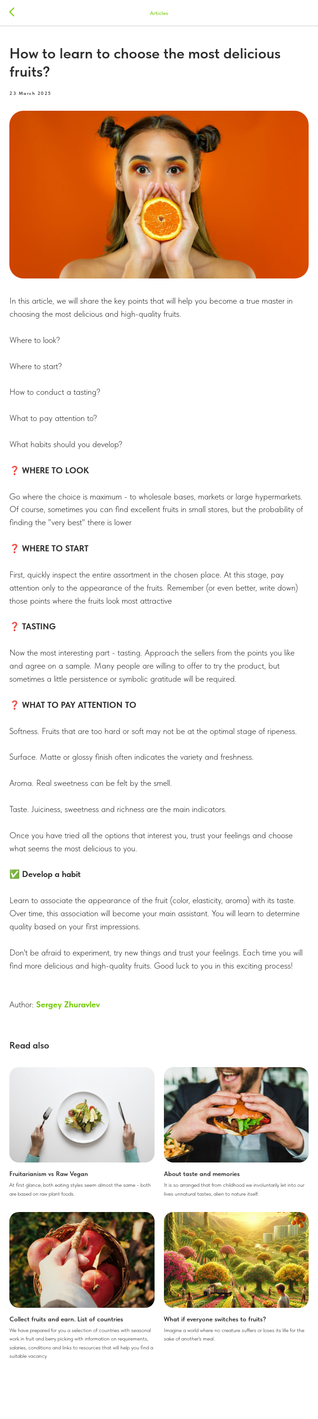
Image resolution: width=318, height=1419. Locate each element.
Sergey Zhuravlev (68, 1004)
